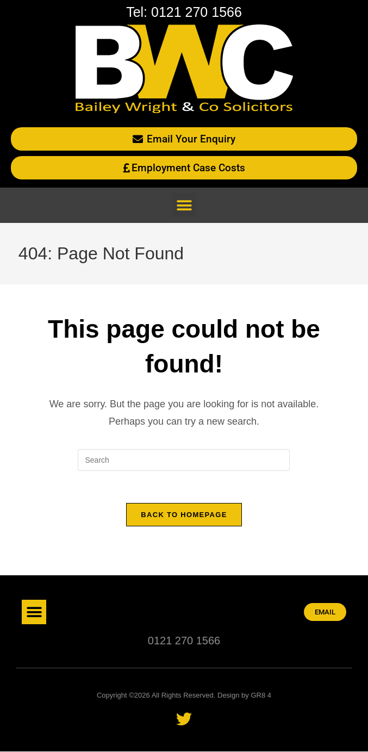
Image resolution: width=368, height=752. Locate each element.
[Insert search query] (184, 460)
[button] (184, 205)
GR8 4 (261, 696)
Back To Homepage (184, 515)
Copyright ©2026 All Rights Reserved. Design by (174, 696)
